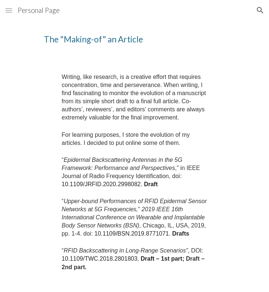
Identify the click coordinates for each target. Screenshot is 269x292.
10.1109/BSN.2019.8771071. (132, 233)
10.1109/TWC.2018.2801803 (99, 259)
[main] (134, 40)
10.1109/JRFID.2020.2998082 (101, 184)
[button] (9, 10)
